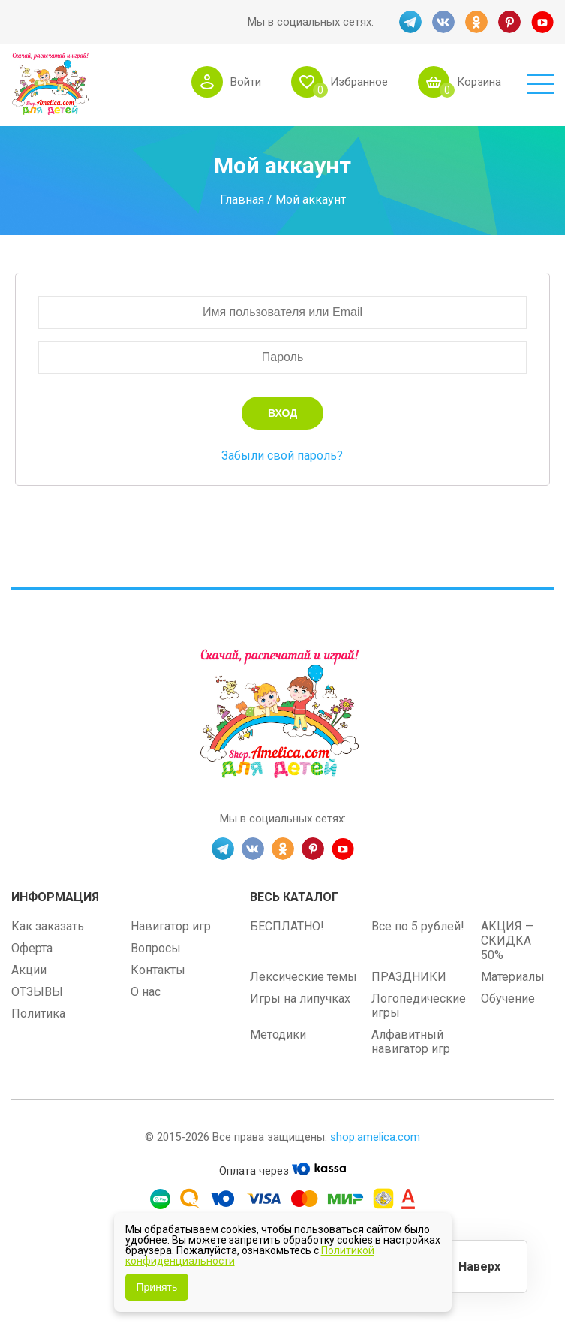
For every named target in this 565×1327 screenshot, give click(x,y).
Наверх (479, 1266)
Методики (278, 1034)
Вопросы (156, 948)
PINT (509, 22)
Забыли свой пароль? (282, 455)
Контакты (158, 970)
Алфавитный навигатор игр (410, 1041)
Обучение (508, 998)
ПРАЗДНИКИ (408, 977)
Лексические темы (303, 977)
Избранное (359, 82)
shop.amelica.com (375, 1137)
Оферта (32, 948)
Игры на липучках (300, 998)
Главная (242, 199)
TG (410, 22)
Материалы (513, 977)
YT (542, 22)
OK (476, 22)
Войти (245, 82)
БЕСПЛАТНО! (287, 926)
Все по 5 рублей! (417, 926)
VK (443, 22)
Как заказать (47, 926)
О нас (146, 992)
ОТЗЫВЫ (37, 992)
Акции (29, 970)
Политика (38, 1013)
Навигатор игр (171, 926)
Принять (157, 1287)
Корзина (479, 82)
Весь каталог (294, 897)
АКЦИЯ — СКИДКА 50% (507, 940)
